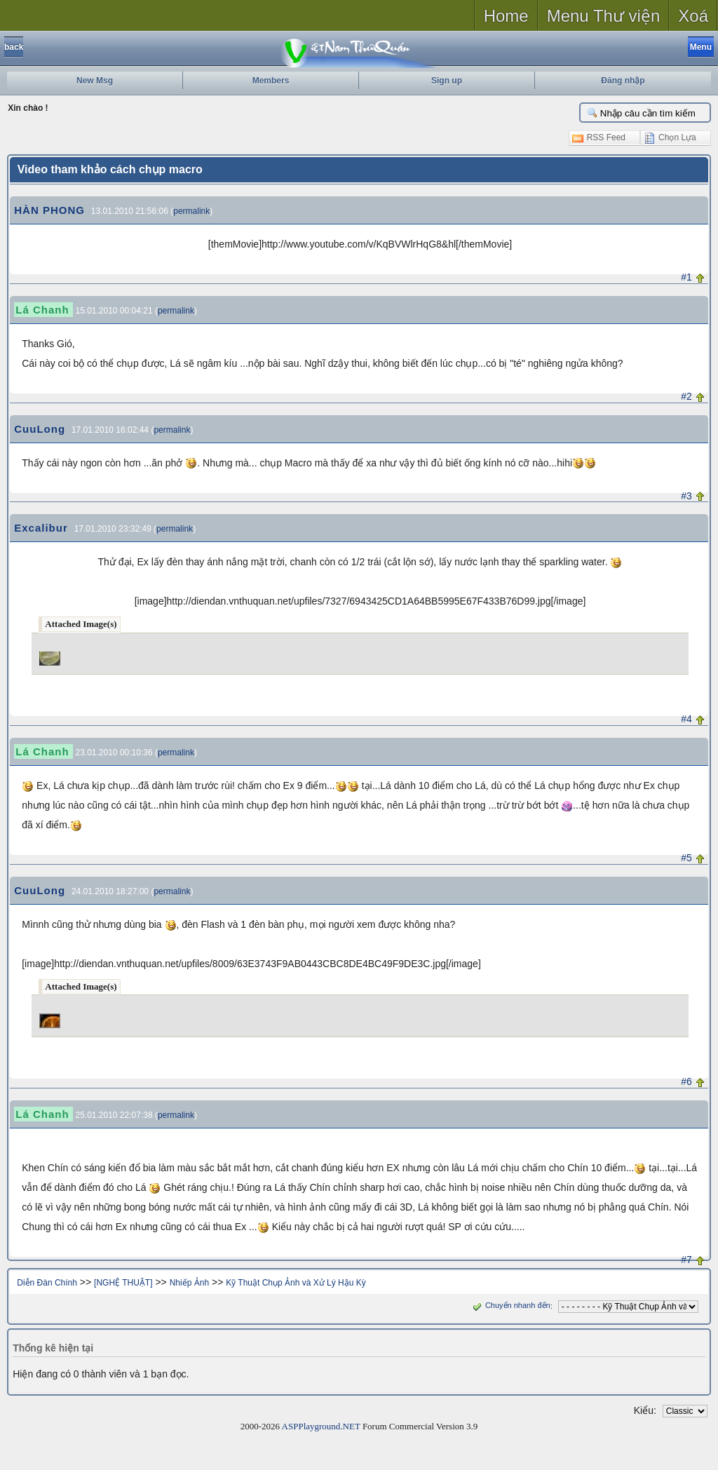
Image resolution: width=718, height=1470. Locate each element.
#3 (686, 495)
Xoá (693, 15)
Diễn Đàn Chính (47, 1283)
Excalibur (41, 528)
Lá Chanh (42, 310)
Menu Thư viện (604, 15)
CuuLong (39, 429)
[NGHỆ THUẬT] (123, 1283)
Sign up (446, 81)
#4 (686, 718)
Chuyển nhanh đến (510, 1305)
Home (506, 15)
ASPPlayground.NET (321, 1426)
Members (271, 81)
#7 (686, 1259)
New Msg (94, 81)
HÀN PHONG (49, 210)
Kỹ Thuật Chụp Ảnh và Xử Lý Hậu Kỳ (296, 1283)
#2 (686, 396)
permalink (191, 211)
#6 (686, 1081)
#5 (686, 857)
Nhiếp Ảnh (189, 1283)
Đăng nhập (622, 81)
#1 (686, 277)
